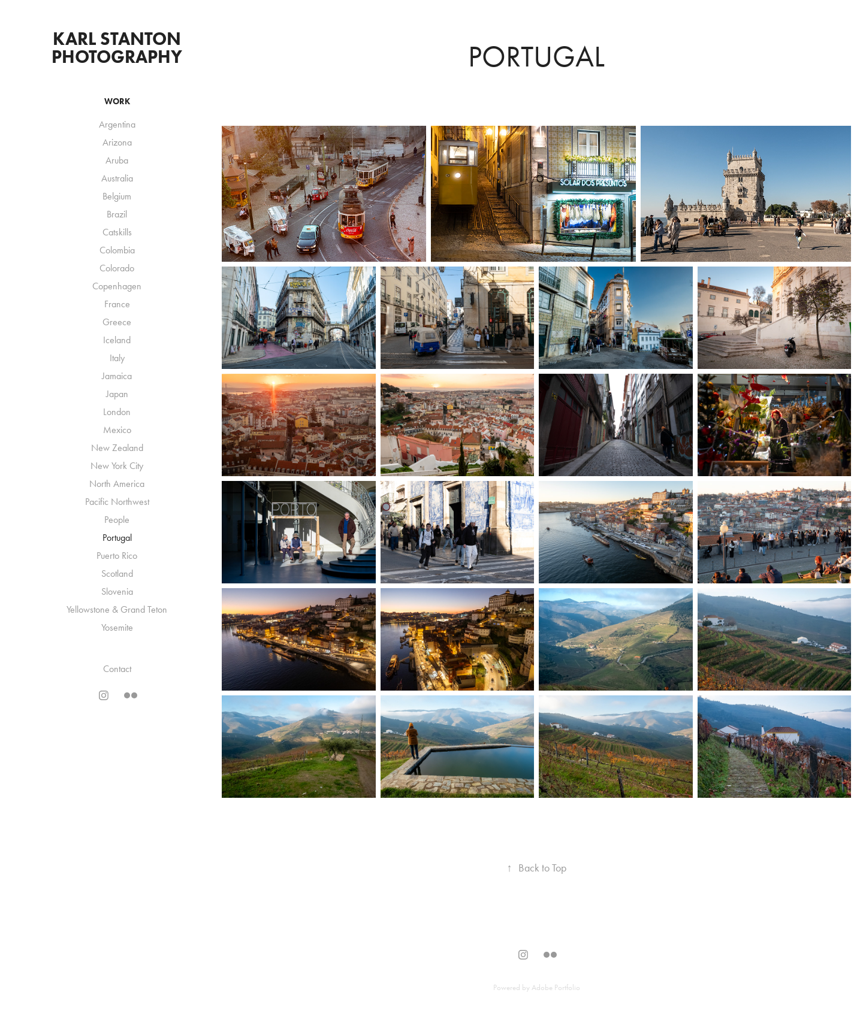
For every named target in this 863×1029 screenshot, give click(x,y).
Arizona (117, 142)
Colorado (116, 268)
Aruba (116, 160)
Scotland (117, 573)
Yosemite (117, 627)
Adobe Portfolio (556, 987)
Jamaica (117, 376)
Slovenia (117, 591)
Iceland (117, 340)
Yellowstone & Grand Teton (117, 609)
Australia (117, 178)
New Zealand (117, 447)
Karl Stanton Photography (118, 48)
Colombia (117, 250)
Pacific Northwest (117, 501)
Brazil (117, 214)
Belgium (116, 196)
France (117, 304)
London (117, 411)
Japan (117, 394)
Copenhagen (116, 286)
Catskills (117, 232)
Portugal (117, 537)
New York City (116, 465)
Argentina (117, 124)
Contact (117, 668)
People (116, 519)
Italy (117, 358)
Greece (116, 322)
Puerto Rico (116, 555)
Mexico (117, 429)
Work (117, 101)
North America (116, 483)
